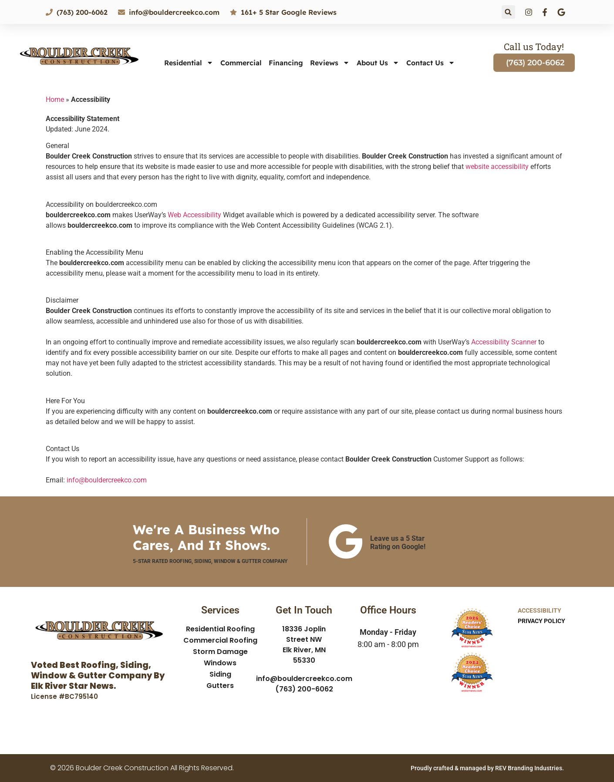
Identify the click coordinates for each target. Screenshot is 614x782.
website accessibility (497, 166)
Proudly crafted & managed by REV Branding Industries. (487, 768)
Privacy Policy (541, 620)
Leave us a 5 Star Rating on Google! (397, 542)
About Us (378, 63)
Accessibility (539, 610)
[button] (508, 12)
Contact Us (430, 63)
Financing (286, 62)
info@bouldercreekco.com (107, 480)
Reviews (330, 63)
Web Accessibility (194, 215)
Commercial (241, 62)
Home (55, 99)
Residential (188, 63)
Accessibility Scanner (503, 342)
